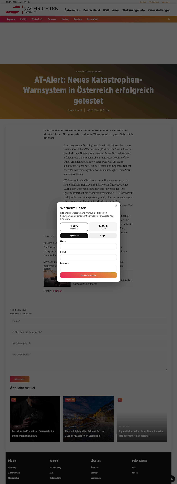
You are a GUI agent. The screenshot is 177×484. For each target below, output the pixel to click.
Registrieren (74, 236)
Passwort (64, 263)
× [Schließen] (116, 206)
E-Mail (63, 252)
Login (102, 236)
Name (63, 241)
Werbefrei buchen (88, 275)
